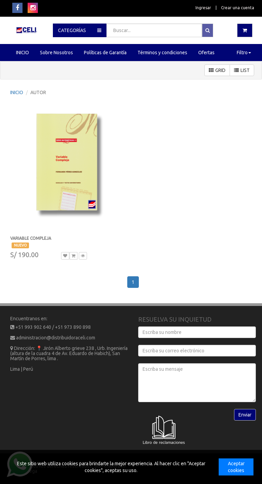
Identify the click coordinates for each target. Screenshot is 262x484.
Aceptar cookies (236, 467)
